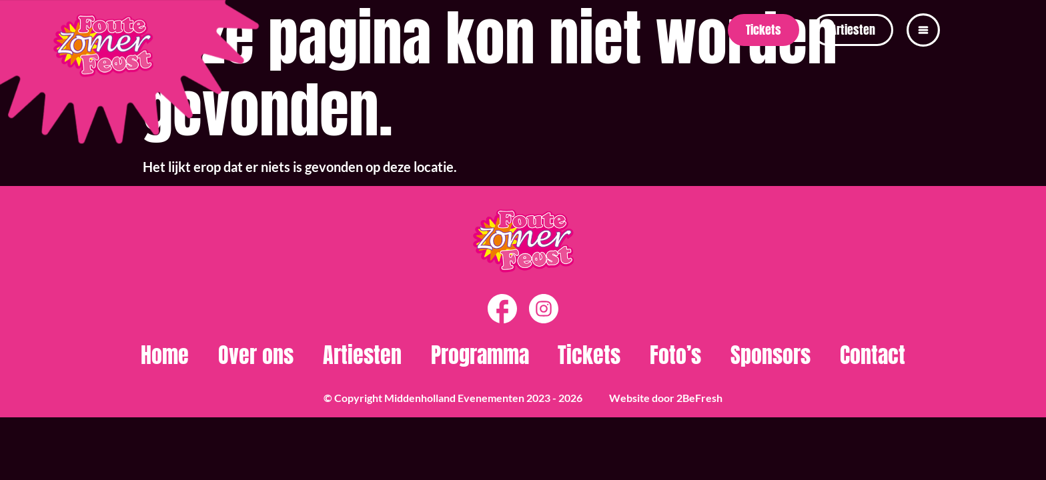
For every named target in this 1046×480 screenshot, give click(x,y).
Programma (480, 355)
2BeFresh (699, 397)
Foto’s (675, 355)
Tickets (589, 355)
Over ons (256, 355)
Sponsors (770, 355)
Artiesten (362, 355)
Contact (872, 355)
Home (165, 355)
